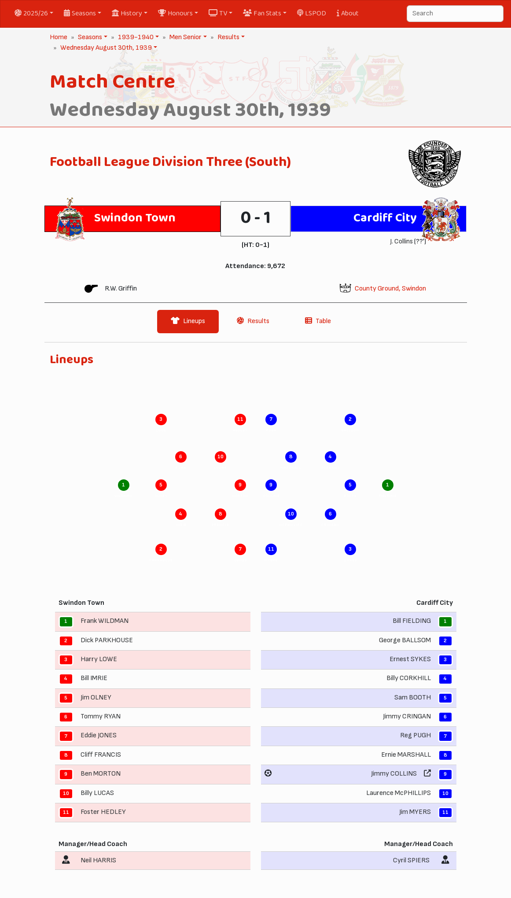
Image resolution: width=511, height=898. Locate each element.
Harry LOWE (99, 659)
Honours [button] (175, 13)
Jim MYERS (415, 812)
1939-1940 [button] (135, 37)
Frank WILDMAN (105, 621)
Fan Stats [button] (262, 13)
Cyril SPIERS (411, 860)
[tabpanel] (256, 615)
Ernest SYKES (410, 659)
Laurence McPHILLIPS (398, 793)
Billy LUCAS (97, 793)
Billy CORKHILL (408, 678)
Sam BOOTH (412, 697)
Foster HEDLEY (103, 812)
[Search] (455, 13)
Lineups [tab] (188, 321)
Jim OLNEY (96, 697)
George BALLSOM (405, 640)
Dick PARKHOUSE (107, 640)
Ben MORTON (101, 773)
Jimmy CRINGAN (407, 716)
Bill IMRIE (94, 678)
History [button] (127, 13)
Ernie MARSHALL (406, 755)
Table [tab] (318, 321)
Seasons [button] (80, 13)
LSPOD (311, 13)
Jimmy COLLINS (394, 773)
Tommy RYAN (101, 716)
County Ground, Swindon (390, 288)
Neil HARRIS (98, 860)
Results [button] (227, 37)
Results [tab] (253, 321)
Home (58, 37)
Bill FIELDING (412, 621)
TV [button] (218, 13)
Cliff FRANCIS (101, 755)
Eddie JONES (99, 736)
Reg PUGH (415, 736)
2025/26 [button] (31, 13)
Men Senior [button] (184, 37)
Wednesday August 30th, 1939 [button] (105, 48)
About (348, 13)
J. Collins (401, 241)
